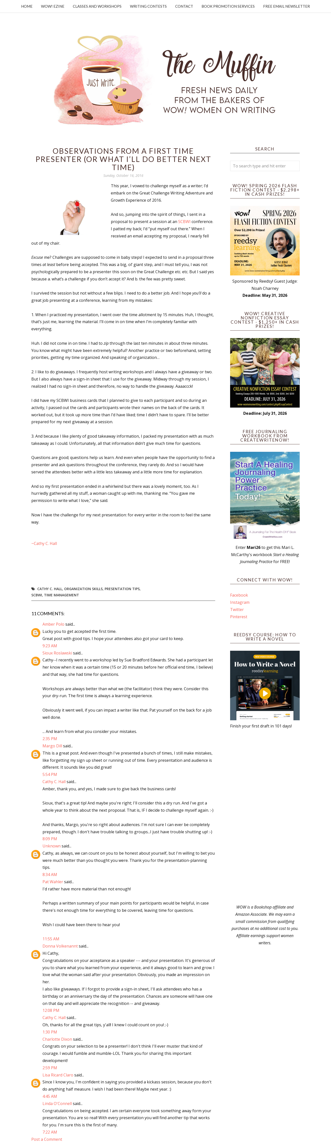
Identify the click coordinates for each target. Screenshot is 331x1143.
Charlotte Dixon (57, 1039)
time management (61, 595)
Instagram (239, 602)
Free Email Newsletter (286, 6)
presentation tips (122, 588)
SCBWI (184, 221)
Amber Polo (53, 624)
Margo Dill (52, 746)
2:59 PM (49, 1067)
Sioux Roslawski (57, 653)
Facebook (239, 595)
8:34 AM (49, 874)
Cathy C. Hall (49, 588)
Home (27, 6)
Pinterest (238, 616)
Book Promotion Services (228, 6)
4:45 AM (49, 1096)
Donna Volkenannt (60, 946)
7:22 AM (49, 1132)
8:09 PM (49, 838)
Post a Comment (46, 1139)
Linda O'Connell (57, 1103)
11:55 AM (50, 939)
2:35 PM (49, 738)
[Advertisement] (265, 816)
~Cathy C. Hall (44, 543)
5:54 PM (49, 774)
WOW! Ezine (52, 6)
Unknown (51, 846)
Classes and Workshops (97, 6)
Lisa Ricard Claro (57, 1075)
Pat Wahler (52, 881)
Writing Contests (148, 6)
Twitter (237, 609)
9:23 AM (49, 645)
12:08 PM (50, 1010)
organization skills (83, 588)
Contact (184, 6)
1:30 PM (49, 1032)
